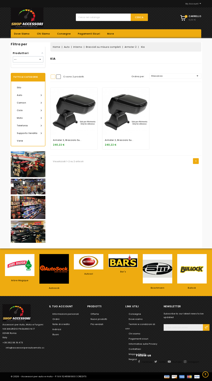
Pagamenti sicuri (89, 33)
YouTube (177, 362)
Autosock (54, 288)
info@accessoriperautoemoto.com (26, 347)
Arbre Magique (19, 280)
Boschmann (157, 287)
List (58, 77)
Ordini (56, 319)
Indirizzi (57, 329)
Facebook (147, 362)
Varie (20, 140)
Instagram (193, 362)
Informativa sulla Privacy (143, 343)
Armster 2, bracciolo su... (67, 140)
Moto (29, 118)
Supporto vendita (29, 133)
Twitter (162, 362)
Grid (53, 77)
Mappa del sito (137, 354)
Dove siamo (22, 33)
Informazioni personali (66, 314)
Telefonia (29, 125)
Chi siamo (43, 33)
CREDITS (81, 376)
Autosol (88, 273)
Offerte (95, 314)
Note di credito (61, 324)
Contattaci (135, 349)
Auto (29, 95)
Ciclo (29, 110)
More (110, 33)
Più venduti (97, 324)
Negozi (133, 359)
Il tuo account (61, 306)
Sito (19, 87)
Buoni (56, 334)
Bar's (123, 271)
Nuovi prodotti (99, 319)
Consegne (64, 33)
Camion (29, 102)
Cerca (139, 17)
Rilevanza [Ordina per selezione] (175, 76)
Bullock (192, 287)
